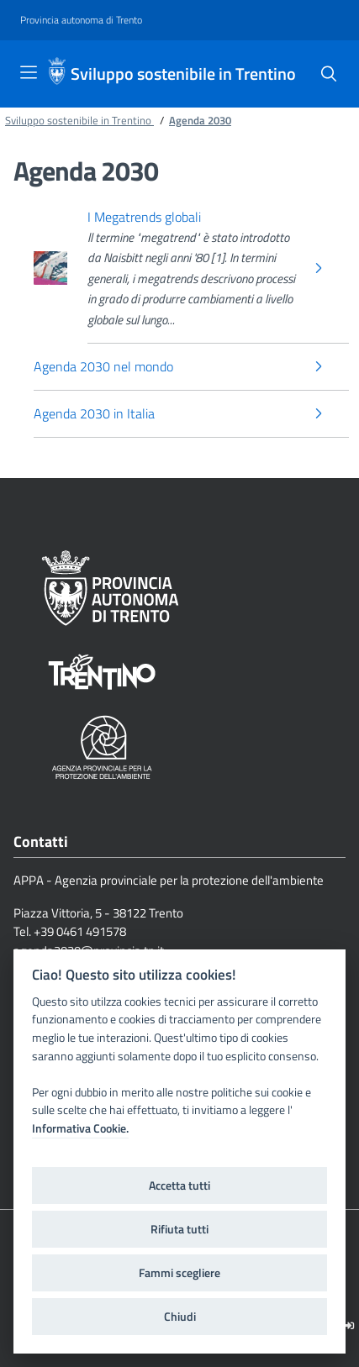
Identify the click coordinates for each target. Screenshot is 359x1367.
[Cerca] (329, 74)
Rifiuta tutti (179, 1229)
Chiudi (180, 1316)
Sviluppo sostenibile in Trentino (183, 74)
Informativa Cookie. (80, 1128)
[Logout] (349, 1325)
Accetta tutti (179, 1185)
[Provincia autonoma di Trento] (81, 20)
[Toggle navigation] (28, 72)
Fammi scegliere (179, 1272)
